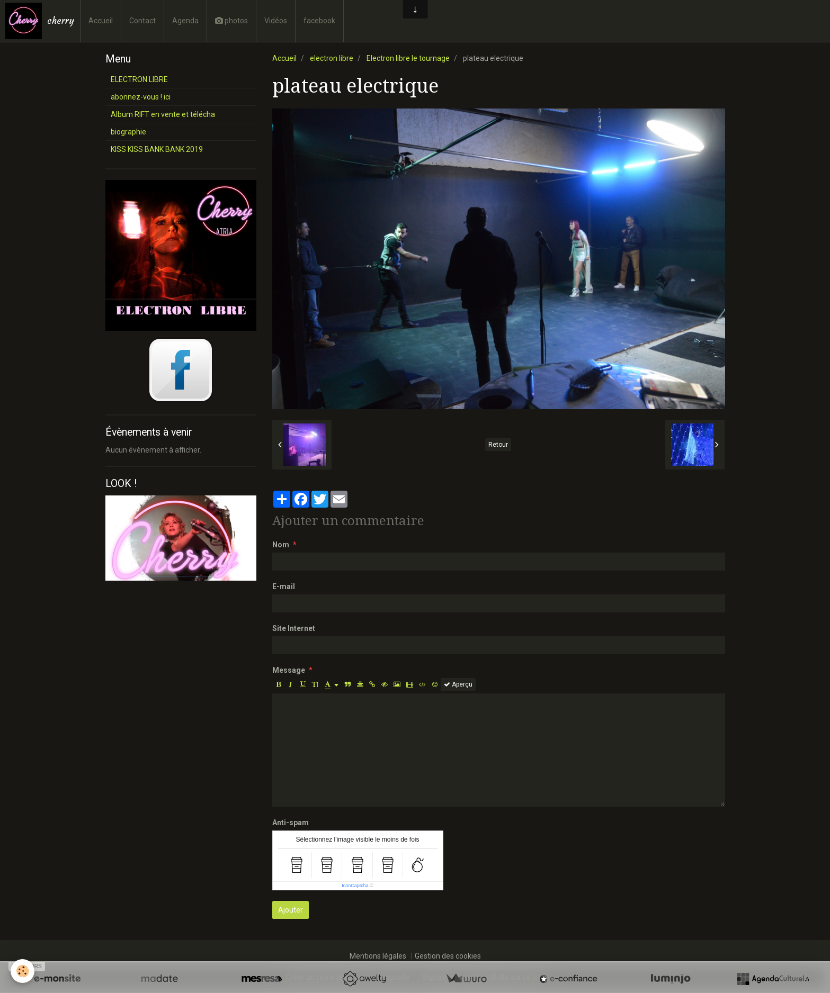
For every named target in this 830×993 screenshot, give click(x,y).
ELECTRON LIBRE (139, 79)
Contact (142, 20)
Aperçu (458, 684)
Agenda (185, 20)
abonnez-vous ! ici (141, 97)
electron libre (331, 58)
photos (231, 20)
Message (288, 670)
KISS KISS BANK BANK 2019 (157, 149)
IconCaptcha (355, 885)
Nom (280, 544)
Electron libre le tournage (408, 58)
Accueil (100, 20)
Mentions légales (378, 956)
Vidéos (275, 20)
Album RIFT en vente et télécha (163, 114)
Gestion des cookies (448, 956)
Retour (498, 444)
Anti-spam (290, 822)
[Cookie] (22, 971)
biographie (128, 132)
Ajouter (290, 910)
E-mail (283, 586)
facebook (319, 20)
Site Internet (293, 628)
